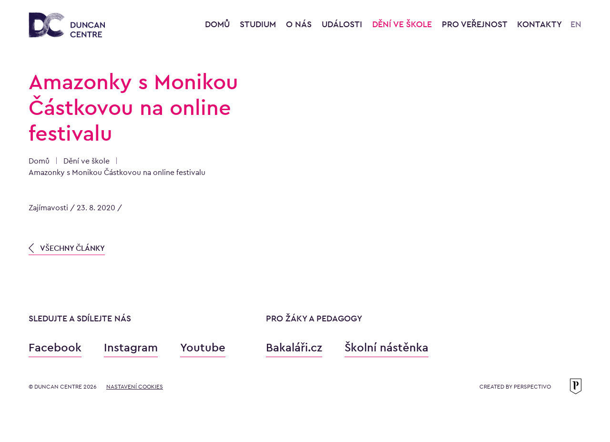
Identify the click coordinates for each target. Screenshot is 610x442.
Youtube (202, 347)
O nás (300, 24)
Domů (217, 24)
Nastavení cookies (134, 387)
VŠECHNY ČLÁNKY (67, 248)
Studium (259, 24)
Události (343, 24)
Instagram (131, 347)
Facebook (55, 347)
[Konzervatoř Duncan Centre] (67, 25)
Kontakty (539, 24)
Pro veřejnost (475, 24)
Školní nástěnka (386, 347)
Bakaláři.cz (294, 347)
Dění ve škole (403, 24)
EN (575, 24)
